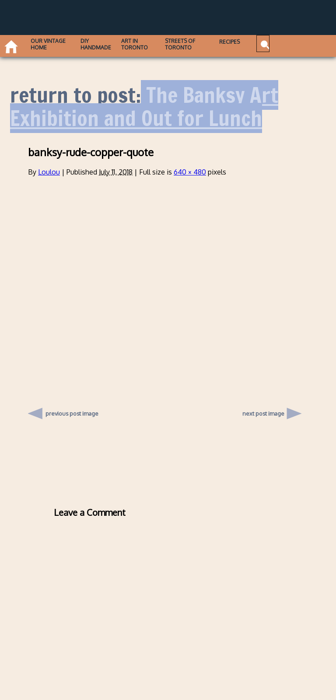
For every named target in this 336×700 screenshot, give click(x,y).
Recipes (206, 41)
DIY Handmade (86, 43)
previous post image (72, 411)
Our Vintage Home (39, 47)
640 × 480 (190, 172)
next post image (263, 413)
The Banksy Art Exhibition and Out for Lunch (144, 106)
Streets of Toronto (163, 43)
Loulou (49, 172)
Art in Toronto (122, 43)
